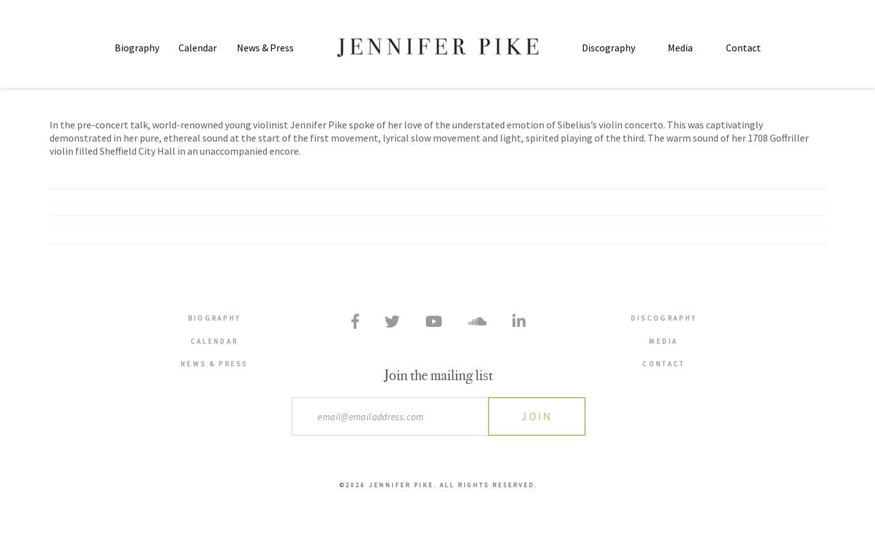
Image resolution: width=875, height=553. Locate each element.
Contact (743, 47)
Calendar (198, 47)
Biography (137, 47)
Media (680, 47)
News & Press (265, 47)
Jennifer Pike (437, 47)
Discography (608, 47)
